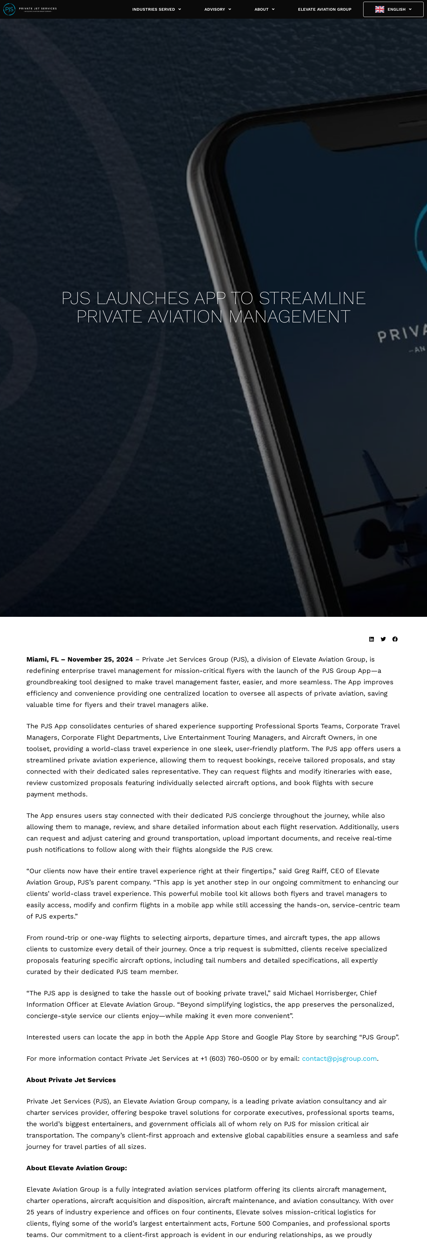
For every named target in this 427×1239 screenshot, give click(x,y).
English (400, 9)
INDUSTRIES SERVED (156, 9)
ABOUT (265, 9)
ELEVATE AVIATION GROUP (324, 9)
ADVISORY (217, 9)
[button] (371, 639)
